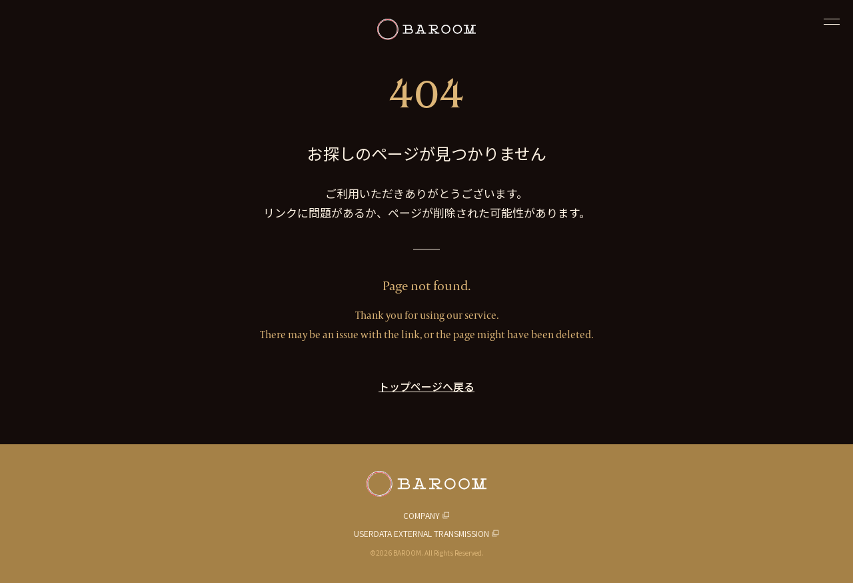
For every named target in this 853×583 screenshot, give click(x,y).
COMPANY (421, 515)
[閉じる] (832, 21)
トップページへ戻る (426, 386)
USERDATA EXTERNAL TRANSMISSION (421, 533)
